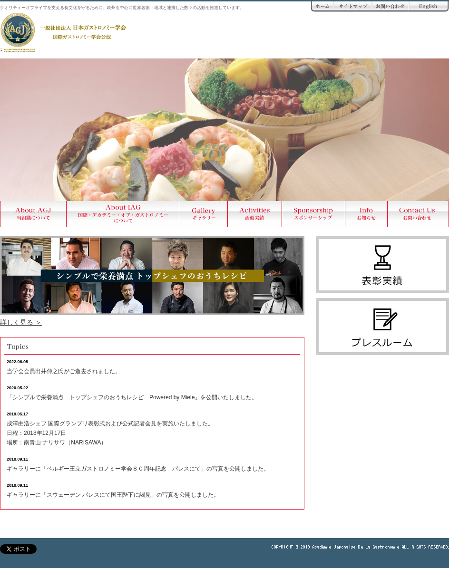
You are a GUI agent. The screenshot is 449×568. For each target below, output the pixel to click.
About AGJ (33, 214)
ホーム (322, 6)
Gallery (204, 214)
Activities (255, 214)
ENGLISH (429, 6)
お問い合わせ (390, 6)
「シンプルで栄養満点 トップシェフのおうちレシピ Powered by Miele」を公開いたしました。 (132, 397)
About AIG (123, 214)
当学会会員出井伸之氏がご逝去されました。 (64, 371)
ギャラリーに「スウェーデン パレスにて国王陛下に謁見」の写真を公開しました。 (113, 494)
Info (366, 214)
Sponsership (313, 214)
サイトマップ (353, 6)
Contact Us (418, 214)
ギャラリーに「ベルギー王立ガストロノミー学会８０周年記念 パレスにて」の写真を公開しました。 (138, 468)
